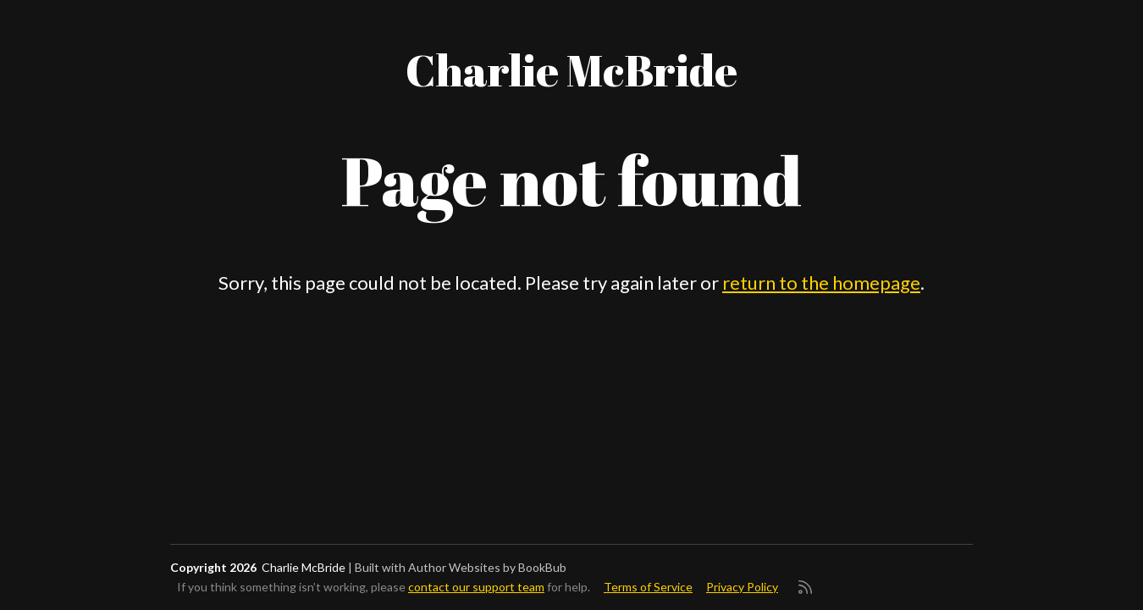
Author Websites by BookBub (487, 567)
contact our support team (476, 587)
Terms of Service (648, 587)
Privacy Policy (742, 587)
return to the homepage (821, 282)
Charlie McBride (571, 69)
